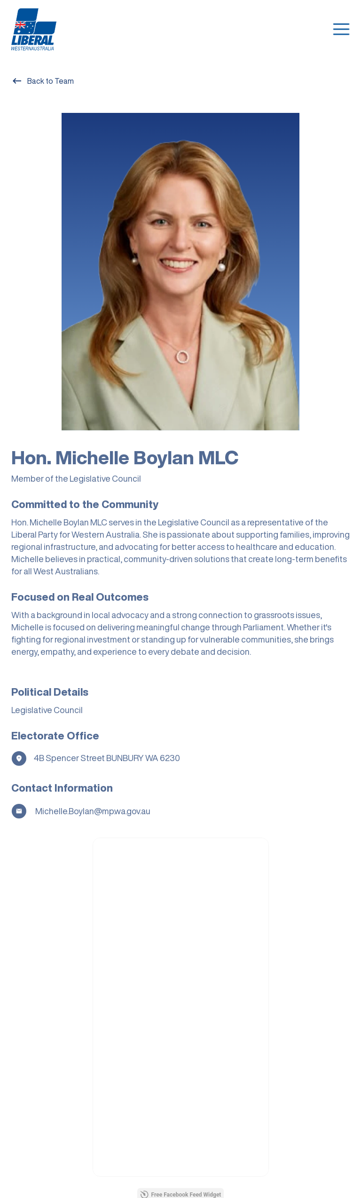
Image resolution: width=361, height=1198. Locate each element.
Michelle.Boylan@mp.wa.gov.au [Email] (92, 814)
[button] (341, 29)
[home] (34, 29)
